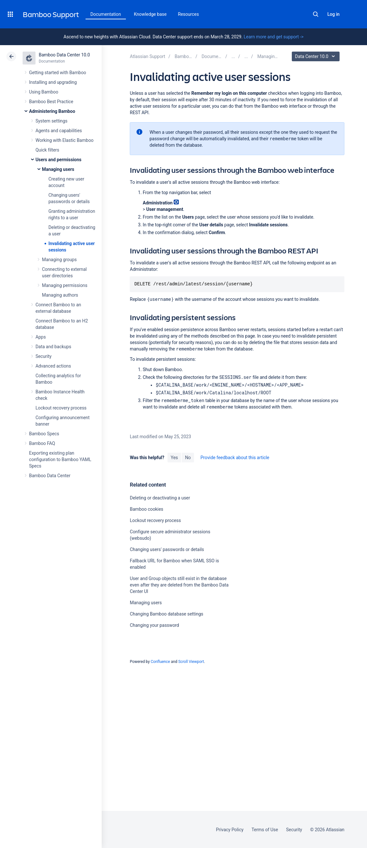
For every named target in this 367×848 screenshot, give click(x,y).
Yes (174, 457)
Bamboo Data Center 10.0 (64, 54)
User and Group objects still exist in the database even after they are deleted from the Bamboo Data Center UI (179, 585)
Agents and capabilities (59, 130)
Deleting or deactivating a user (160, 497)
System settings (51, 120)
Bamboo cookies (146, 509)
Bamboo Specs (44, 433)
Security (44, 356)
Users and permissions (58, 159)
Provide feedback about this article (234, 457)
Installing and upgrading (53, 82)
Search (316, 14)
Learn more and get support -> (273, 36)
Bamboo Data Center (49, 475)
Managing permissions (64, 285)
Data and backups (53, 346)
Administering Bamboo (52, 111)
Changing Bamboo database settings (166, 613)
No (188, 457)
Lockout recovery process (61, 407)
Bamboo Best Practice (51, 101)
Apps (41, 337)
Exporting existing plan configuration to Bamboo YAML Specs (60, 459)
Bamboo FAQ (42, 443)
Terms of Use (264, 829)
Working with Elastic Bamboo (65, 140)
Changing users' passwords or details (167, 549)
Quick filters (47, 150)
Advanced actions (53, 366)
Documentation (105, 14)
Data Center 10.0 (316, 56)
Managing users (58, 169)
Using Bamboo (43, 91)
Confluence (160, 661)
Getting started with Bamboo (57, 72)
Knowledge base (150, 14)
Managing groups (59, 259)
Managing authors (60, 295)
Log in (333, 14)
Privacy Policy (229, 829)
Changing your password (154, 625)
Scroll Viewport (191, 661)
